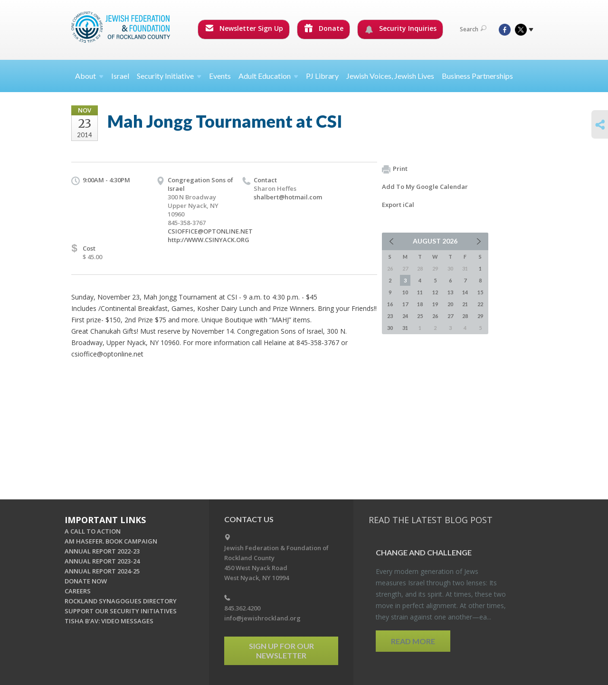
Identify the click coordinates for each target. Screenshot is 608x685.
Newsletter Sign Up (244, 28)
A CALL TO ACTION (93, 531)
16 (390, 304)
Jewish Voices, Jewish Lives (390, 75)
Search (473, 29)
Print (395, 169)
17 (405, 304)
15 (480, 292)
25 (420, 316)
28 (465, 316)
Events (220, 75)
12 (435, 292)
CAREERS (78, 591)
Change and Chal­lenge (424, 552)
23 (390, 316)
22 (480, 304)
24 (405, 316)
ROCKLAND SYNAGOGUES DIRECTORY (121, 601)
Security (169, 75)
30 (390, 328)
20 (450, 304)
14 (465, 292)
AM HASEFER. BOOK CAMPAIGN (111, 541)
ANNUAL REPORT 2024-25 (102, 571)
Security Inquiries (401, 28)
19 (435, 304)
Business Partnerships (477, 75)
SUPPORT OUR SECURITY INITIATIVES (121, 611)
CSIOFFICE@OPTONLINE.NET (210, 231)
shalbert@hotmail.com (288, 197)
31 (405, 328)
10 (405, 292)
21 (465, 304)
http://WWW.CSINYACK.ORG (208, 239)
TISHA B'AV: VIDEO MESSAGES (109, 621)
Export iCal (398, 204)
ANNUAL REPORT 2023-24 (102, 561)
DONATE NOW (86, 581)
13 (450, 292)
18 (420, 304)
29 (480, 316)
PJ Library (322, 75)
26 (435, 316)
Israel (120, 75)
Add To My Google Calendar (425, 186)
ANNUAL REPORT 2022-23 (102, 551)
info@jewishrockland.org (262, 618)
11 (420, 292)
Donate (323, 28)
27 (450, 316)
